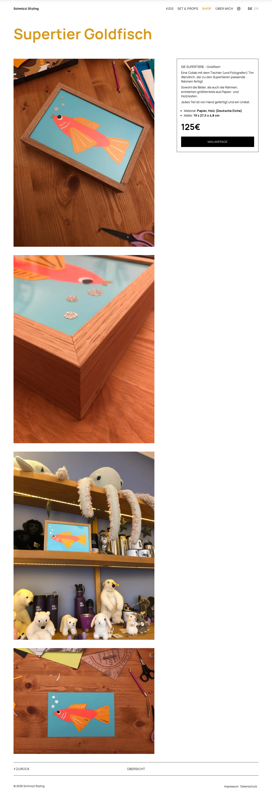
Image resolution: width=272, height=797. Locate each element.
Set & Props (187, 8)
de (250, 8)
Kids (169, 8)
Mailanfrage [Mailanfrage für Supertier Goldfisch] (218, 142)
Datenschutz (248, 786)
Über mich (224, 8)
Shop (206, 8)
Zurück (23, 769)
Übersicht (136, 769)
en (256, 8)
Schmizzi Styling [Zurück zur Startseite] (26, 8)
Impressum (231, 786)
